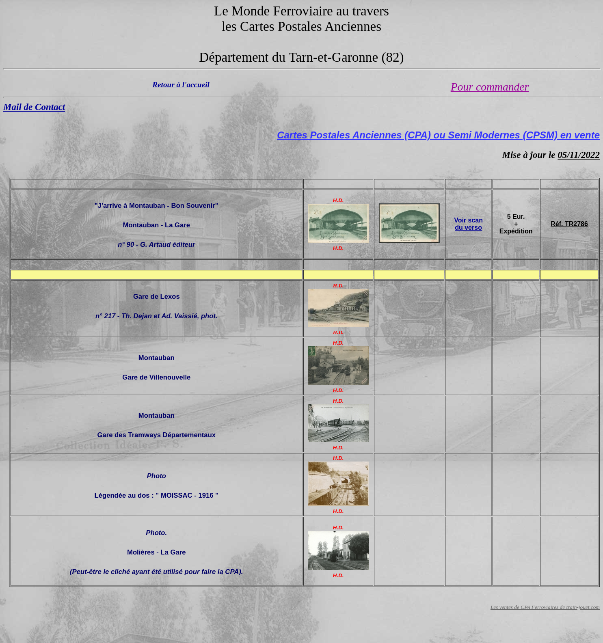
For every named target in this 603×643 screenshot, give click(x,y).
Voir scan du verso (468, 224)
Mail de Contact (34, 106)
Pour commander (490, 86)
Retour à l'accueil (181, 84)
